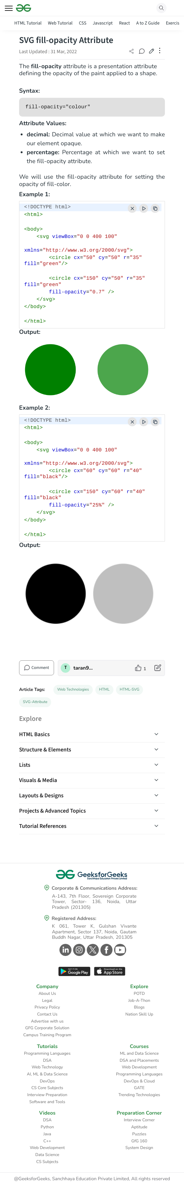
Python (47, 1127)
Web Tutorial (60, 23)
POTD (139, 993)
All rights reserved (150, 1179)
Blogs (139, 1007)
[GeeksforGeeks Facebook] (105, 950)
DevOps (47, 1081)
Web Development (139, 1067)
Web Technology (47, 1067)
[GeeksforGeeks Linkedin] (65, 950)
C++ (47, 1141)
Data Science (47, 1155)
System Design (139, 1148)
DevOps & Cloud (139, 1081)
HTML (104, 689)
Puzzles (139, 1134)
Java (47, 1134)
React (124, 23)
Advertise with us (47, 1021)
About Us (47, 993)
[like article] (140, 668)
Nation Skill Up (139, 1014)
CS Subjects (47, 1162)
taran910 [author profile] (83, 668)
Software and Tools (47, 1102)
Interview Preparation (47, 1095)
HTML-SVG (130, 689)
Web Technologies (73, 689)
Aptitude (139, 1127)
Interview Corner (139, 1120)
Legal (47, 1000)
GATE (139, 1088)
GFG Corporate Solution (47, 1028)
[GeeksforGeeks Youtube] (119, 950)
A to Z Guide (148, 23)
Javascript (103, 23)
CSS (82, 23)
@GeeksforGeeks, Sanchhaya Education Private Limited (71, 1179)
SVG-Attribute (35, 702)
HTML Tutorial (28, 23)
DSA (47, 1060)
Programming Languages (47, 1053)
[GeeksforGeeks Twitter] (92, 950)
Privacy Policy (47, 1007)
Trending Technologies (139, 1095)
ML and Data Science (139, 1053)
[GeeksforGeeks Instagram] (78, 950)
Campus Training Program (47, 1035)
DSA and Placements (139, 1060)
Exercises (175, 23)
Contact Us (47, 1014)
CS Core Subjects (47, 1088)
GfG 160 (139, 1141)
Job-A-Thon (139, 1000)
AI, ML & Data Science (47, 1074)
